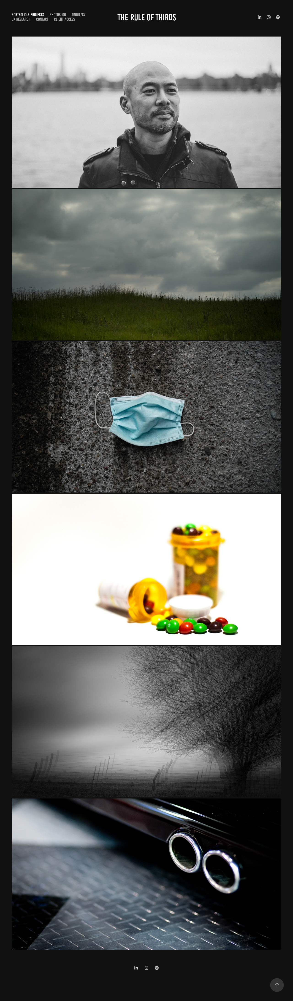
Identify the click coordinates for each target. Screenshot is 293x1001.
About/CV (78, 14)
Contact (42, 19)
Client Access (64, 19)
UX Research (21, 19)
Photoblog (58, 14)
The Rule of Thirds (146, 17)
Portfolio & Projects (28, 14)
